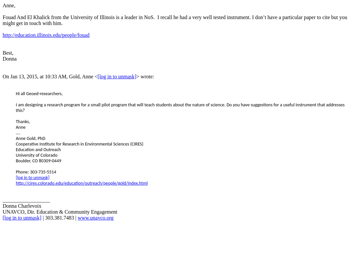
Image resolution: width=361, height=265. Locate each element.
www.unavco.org (96, 218)
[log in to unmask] (117, 76)
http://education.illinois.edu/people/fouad (46, 35)
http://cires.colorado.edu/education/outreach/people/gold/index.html (82, 183)
